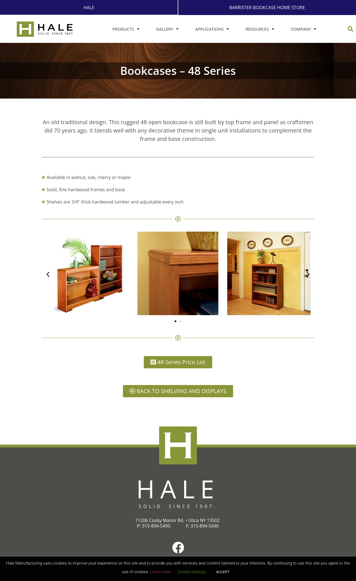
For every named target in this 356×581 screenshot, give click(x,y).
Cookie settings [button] (191, 571)
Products (125, 29)
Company (304, 29)
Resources (260, 29)
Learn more (160, 571)
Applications (212, 29)
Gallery (167, 29)
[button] (350, 28)
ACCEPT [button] (223, 572)
